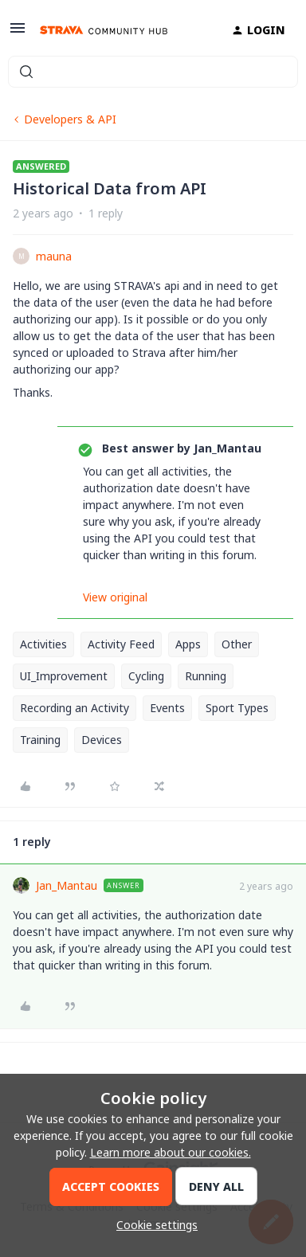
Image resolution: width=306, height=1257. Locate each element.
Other (237, 644)
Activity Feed (121, 644)
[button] (17, 33)
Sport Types (237, 707)
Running (205, 675)
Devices (101, 739)
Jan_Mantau (66, 885)
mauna (54, 256)
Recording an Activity (74, 707)
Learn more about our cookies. (170, 1152)
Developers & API (70, 119)
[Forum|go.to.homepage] (103, 30)
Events (167, 707)
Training (40, 739)
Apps (188, 644)
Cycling (146, 675)
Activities (43, 644)
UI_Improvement (64, 675)
